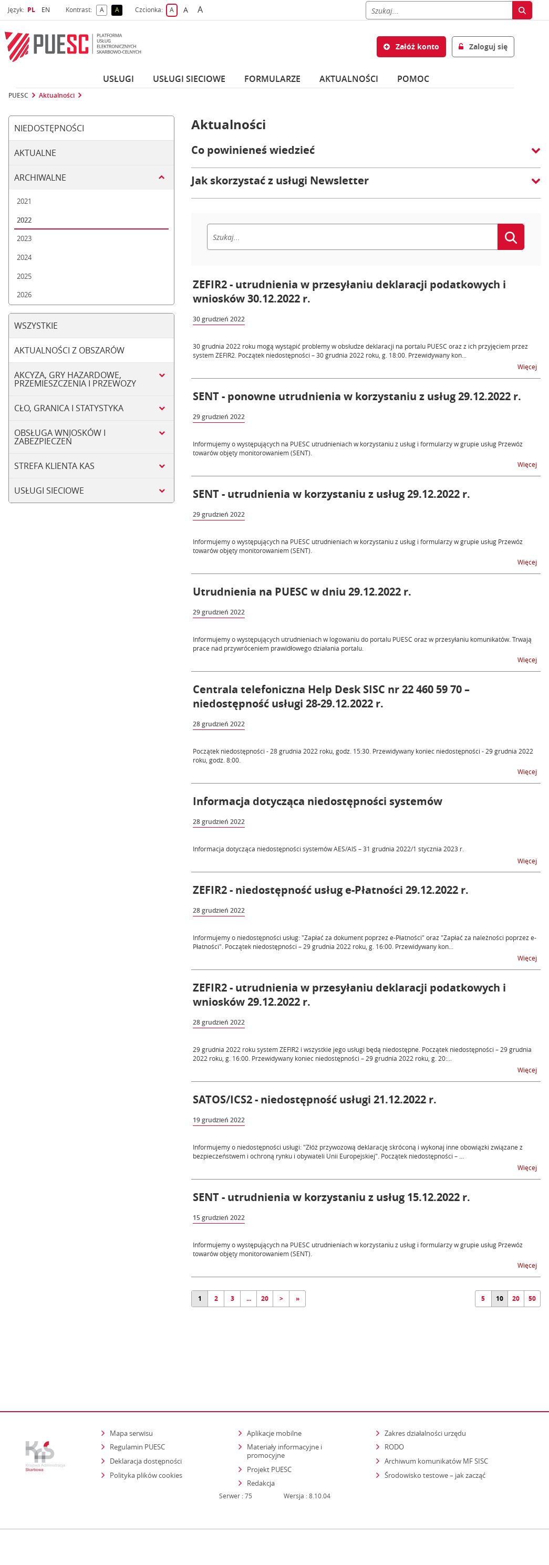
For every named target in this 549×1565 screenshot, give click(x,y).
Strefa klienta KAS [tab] (54, 466)
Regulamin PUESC (137, 1416)
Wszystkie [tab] (36, 325)
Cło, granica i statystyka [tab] (68, 408)
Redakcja (261, 1452)
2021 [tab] (24, 201)
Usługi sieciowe (189, 79)
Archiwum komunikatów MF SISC (436, 1430)
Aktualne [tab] (35, 153)
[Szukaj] (439, 10)
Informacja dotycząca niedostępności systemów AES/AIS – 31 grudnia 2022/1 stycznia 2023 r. (328, 848)
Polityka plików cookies (146, 1444)
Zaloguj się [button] (483, 46)
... (248, 1298)
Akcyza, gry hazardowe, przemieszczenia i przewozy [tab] (75, 379)
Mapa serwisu (131, 1402)
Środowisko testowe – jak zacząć (436, 1444)
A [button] (104, 10)
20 (264, 1298)
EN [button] (47, 10)
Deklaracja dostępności (146, 1430)
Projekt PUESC (269, 1439)
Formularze (272, 79)
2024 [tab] (24, 257)
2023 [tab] (24, 238)
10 (499, 1298)
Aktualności (348, 79)
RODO (394, 1416)
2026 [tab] (24, 294)
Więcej (527, 366)
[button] (366, 155)
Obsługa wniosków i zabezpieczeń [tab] (60, 437)
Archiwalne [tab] (40, 177)
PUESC (18, 95)
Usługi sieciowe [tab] (49, 490)
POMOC (413, 79)
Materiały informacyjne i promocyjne (284, 1421)
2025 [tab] (24, 276)
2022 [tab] (24, 220)
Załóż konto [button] (411, 46)
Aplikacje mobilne (274, 1402)
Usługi (118, 79)
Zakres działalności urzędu (426, 1402)
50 (532, 1298)
